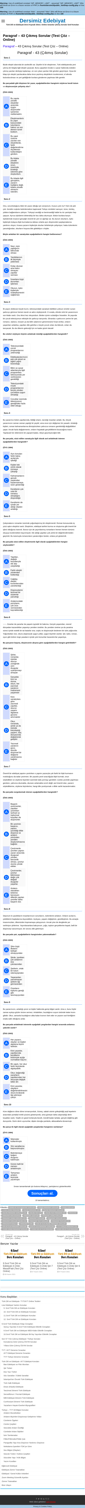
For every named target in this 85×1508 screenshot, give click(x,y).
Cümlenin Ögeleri (11, 1420)
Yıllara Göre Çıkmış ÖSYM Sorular (18, 1345)
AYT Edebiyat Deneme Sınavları (17, 1353)
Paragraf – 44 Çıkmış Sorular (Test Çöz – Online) (67, 1236)
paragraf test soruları (39, 1221)
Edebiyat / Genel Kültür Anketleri (15, 1474)
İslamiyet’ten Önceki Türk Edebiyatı (18, 1379)
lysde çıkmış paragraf (11, 1210)
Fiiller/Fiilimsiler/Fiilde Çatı (14, 1439)
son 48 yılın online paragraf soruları (51, 1224)
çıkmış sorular (68, 1207)
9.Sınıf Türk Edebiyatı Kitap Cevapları (17, 1324)
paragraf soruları (36, 1218)
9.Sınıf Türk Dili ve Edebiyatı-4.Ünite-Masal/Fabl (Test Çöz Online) (13, 1267)
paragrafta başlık (9, 1224)
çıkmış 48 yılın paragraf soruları (22, 1207)
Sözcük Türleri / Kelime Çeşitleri (17, 1454)
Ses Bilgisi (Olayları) (12, 1450)
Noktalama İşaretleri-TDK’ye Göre (18, 1446)
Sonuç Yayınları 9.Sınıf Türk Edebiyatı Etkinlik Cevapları (27, 1327)
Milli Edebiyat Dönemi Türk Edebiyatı (19, 1398)
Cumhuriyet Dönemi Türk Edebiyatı (18, 1402)
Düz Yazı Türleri (10, 1372)
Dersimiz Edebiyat (42, 21)
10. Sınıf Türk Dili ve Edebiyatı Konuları (20, 1312)
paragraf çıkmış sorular (52, 1215)
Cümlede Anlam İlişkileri (13, 1431)
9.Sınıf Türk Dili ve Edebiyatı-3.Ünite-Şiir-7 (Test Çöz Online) (41, 1266)
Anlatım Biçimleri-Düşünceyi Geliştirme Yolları (22, 1417)
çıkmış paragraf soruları (48, 1207)
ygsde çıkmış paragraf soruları (15, 1229)
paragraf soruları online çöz (14, 1221)
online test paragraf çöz (56, 1213)
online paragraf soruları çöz (14, 1213)
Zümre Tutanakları (9, 1481)
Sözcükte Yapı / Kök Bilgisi (15, 1458)
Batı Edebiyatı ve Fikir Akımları (16, 1364)
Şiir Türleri (8, 1368)
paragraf (73, 1213)
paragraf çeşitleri (31, 1215)
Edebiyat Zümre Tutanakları (13, 1470)
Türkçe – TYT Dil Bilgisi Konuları (15, 1410)
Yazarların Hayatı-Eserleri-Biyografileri (19, 1405)
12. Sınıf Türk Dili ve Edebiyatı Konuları (20, 1319)
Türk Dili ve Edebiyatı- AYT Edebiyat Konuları (20, 1361)
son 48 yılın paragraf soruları (14, 1226)
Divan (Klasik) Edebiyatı (13, 1387)
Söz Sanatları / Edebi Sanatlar (16, 1376)
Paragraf (8, 46)
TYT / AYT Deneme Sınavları (14, 1350)
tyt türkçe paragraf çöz (67, 1226)
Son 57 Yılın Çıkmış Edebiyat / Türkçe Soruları (21, 1339)
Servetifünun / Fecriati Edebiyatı (17, 1394)
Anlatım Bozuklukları (12, 1413)
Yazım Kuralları (10, 1461)
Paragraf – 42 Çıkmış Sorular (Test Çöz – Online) (18, 1236)
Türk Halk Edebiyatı (12, 1383)
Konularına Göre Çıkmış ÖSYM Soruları (20, 1342)
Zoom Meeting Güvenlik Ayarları (15, 1477)
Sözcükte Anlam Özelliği (14, 1428)
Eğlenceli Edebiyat (9, 1466)
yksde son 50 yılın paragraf (67, 1229)
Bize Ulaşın (6, 1485)
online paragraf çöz (32, 1210)
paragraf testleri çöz (61, 1221)
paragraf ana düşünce (11, 1215)
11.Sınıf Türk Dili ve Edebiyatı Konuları (20, 1315)
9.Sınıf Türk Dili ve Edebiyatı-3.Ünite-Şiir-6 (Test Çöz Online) (68, 1266)
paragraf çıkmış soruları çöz (14, 1218)
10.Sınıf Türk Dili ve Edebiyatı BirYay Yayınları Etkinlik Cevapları (30, 1334)
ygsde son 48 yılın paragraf (42, 1229)
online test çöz (36, 1213)
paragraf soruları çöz (57, 1218)
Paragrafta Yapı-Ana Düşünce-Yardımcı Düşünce (24, 1443)
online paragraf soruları (53, 1210)
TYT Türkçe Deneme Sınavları (16, 1357)
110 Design (51, 1502)
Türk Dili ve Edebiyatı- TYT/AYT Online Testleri (21, 1301)
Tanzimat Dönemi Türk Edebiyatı (17, 1390)
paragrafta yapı (26, 1224)
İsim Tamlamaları (11, 1435)
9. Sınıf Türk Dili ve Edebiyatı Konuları (19, 1308)
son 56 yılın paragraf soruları (42, 1226)
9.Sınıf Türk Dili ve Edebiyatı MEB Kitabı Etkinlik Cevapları (28, 1330)
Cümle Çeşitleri (10, 1424)
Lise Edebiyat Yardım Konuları (14, 1305)
